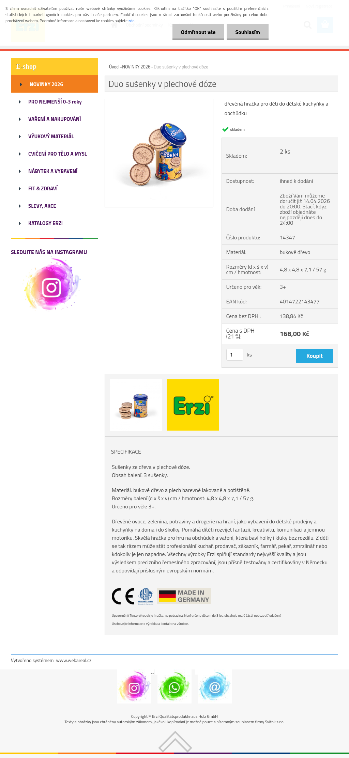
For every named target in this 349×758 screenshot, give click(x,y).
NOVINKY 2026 (136, 66)
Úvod (114, 66)
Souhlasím (247, 32)
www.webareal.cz (74, 660)
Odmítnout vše (198, 32)
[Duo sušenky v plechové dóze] (159, 102)
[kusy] (234, 355)
